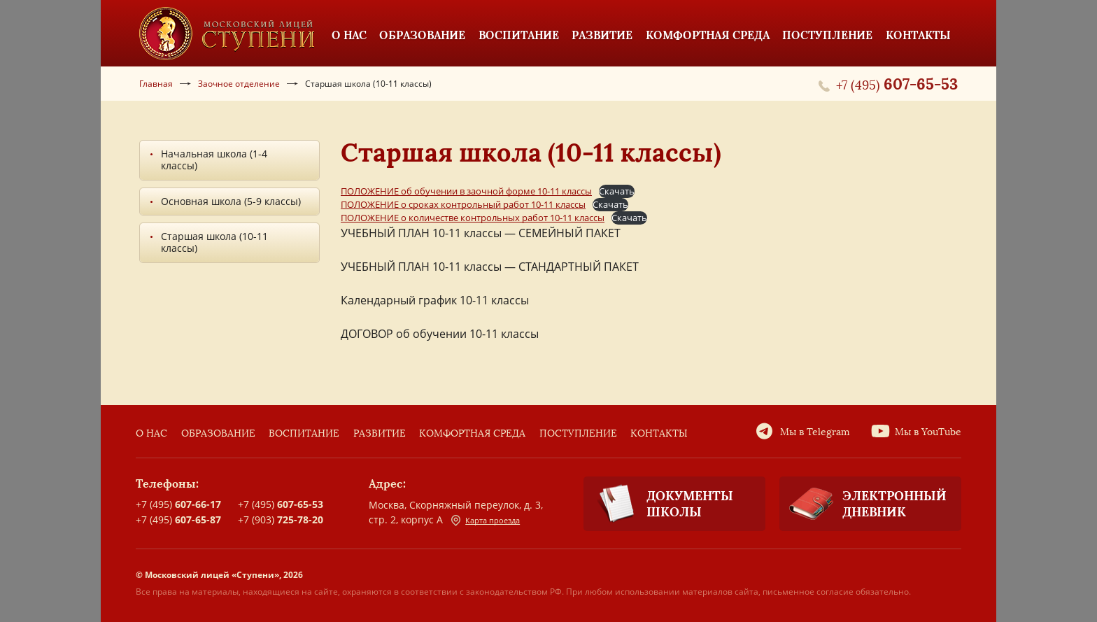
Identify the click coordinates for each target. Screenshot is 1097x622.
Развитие (379, 433)
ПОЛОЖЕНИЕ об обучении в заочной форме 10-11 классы (466, 191)
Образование (218, 433)
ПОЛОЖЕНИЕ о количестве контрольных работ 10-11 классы (472, 217)
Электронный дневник (863, 504)
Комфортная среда (472, 433)
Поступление (578, 433)
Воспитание (304, 433)
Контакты (659, 433)
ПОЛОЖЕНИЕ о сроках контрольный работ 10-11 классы (463, 204)
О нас (151, 433)
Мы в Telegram (815, 432)
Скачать (617, 191)
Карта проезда (485, 520)
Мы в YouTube (928, 432)
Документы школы (658, 504)
